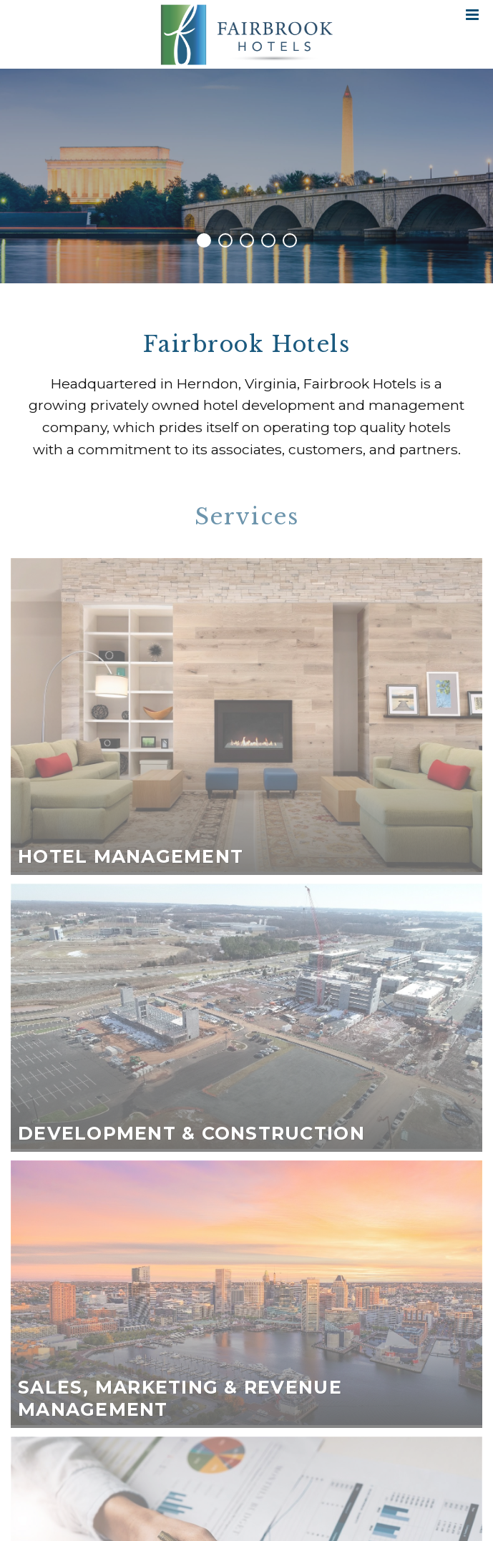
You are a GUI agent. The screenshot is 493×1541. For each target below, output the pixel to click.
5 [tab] (290, 240)
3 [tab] (247, 240)
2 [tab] (225, 240)
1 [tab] (204, 240)
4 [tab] (268, 240)
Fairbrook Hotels (247, 34)
